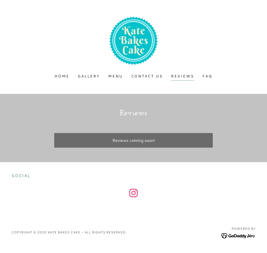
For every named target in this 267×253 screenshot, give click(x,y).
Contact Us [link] (147, 76)
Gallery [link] (89, 76)
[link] (133, 40)
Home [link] (61, 76)
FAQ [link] (207, 76)
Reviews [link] (182, 76)
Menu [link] (115, 76)
